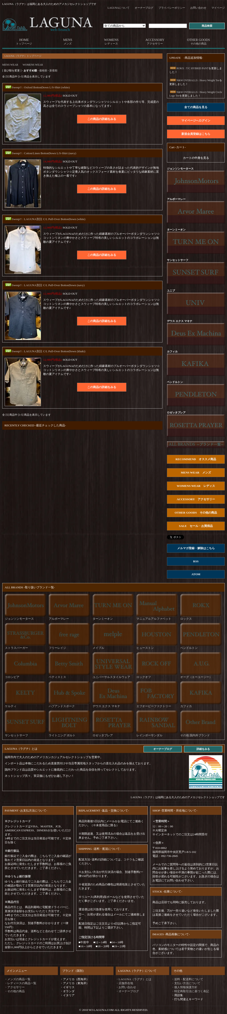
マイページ (218, 7)
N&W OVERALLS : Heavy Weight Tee (194, 80)
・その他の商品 (14, 991)
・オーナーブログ (127, 991)
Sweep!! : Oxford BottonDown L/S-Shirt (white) (37, 87)
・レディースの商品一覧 (20, 983)
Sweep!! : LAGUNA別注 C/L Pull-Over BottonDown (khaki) (45, 351)
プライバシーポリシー (171, 7)
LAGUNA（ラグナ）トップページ (22, 56)
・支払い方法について (185, 983)
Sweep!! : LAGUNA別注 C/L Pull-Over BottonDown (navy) (45, 285)
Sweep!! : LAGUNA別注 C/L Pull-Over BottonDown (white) (45, 219)
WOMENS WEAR (32, 64)
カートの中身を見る (196, 158)
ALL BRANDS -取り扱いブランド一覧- (30, 587)
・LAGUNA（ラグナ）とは (133, 979)
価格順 (43, 70)
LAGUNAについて (118, 7)
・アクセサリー (14, 987)
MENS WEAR (10, 64)
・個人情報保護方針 (184, 987)
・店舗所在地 (124, 983)
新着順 (53, 70)
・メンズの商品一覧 (17, 979)
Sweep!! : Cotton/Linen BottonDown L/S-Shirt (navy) (40, 153)
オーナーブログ (144, 7)
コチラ (128, 859)
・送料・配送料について (187, 979)
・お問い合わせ (126, 987)
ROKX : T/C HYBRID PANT (189, 68)
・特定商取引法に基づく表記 (190, 991)
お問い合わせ (198, 7)
